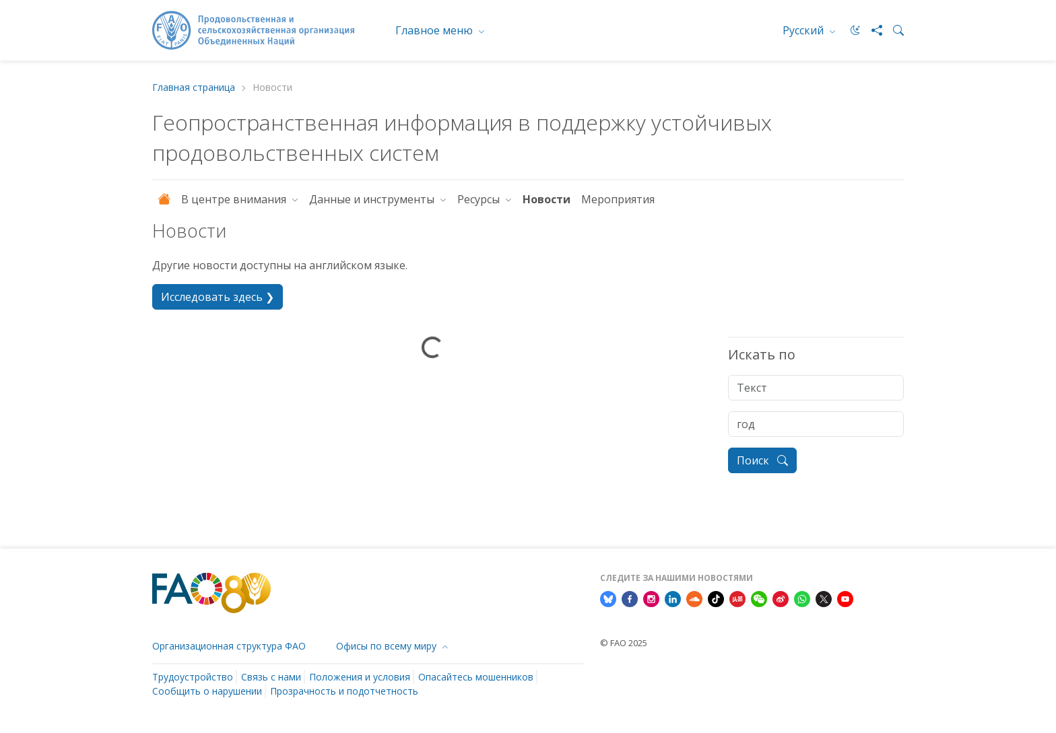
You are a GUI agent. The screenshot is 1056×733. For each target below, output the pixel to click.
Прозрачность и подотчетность (344, 691)
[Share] (871, 30)
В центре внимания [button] (235, 199)
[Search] (893, 30)
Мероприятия (618, 199)
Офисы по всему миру (387, 645)
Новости (546, 199)
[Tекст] (816, 387)
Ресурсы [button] (479, 199)
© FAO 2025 (623, 643)
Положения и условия (359, 676)
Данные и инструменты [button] (373, 199)
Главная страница (193, 88)
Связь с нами (271, 676)
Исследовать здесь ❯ (217, 296)
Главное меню (435, 30)
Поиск (762, 460)
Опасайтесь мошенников (475, 676)
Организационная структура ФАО (229, 645)
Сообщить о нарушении (207, 691)
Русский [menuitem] (804, 30)
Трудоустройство (192, 676)
